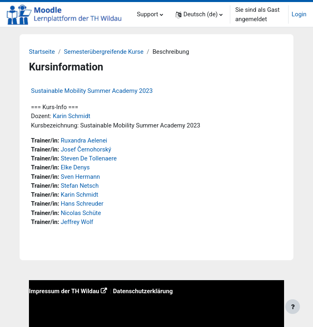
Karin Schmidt (71, 116)
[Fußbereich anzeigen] (292, 306)
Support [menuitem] (147, 14)
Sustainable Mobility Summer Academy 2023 (92, 90)
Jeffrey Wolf (77, 222)
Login (299, 14)
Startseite (42, 51)
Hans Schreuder (82, 203)
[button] (199, 14)
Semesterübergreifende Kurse (103, 51)
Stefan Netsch (80, 185)
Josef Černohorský (86, 149)
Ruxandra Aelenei (84, 140)
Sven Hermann (80, 176)
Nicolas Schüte (81, 213)
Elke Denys (75, 167)
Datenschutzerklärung (143, 291)
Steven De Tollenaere (89, 158)
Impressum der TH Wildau (64, 291)
